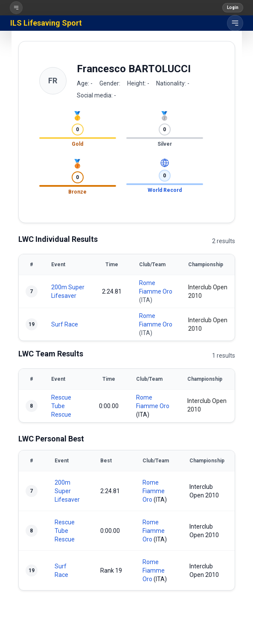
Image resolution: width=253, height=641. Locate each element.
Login (232, 7)
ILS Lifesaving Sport (46, 22)
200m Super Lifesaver (67, 491)
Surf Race (64, 324)
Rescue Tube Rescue (61, 406)
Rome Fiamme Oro (153, 491)
